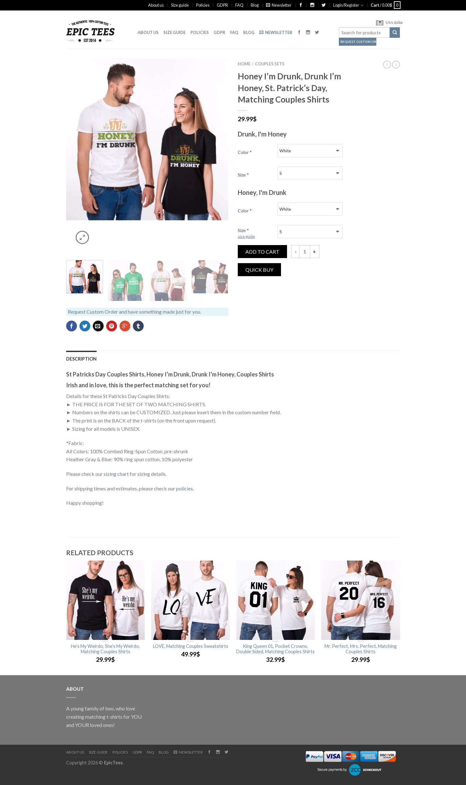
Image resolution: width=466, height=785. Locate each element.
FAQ (239, 5)
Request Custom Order (358, 41)
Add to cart (262, 252)
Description (81, 359)
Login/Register (346, 5)
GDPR (222, 5)
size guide (246, 236)
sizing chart (116, 474)
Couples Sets (269, 63)
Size (243, 174)
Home (244, 63)
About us (156, 5)
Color (245, 152)
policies (184, 488)
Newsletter (278, 5)
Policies (202, 5)
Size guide (180, 5)
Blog (255, 5)
